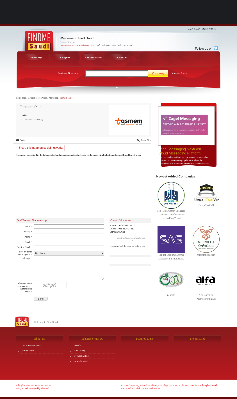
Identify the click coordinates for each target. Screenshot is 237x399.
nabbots (171, 295)
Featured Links (144, 338)
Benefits (78, 345)
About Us (39, 338)
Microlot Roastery (206, 255)
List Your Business (93, 57)
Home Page (36, 57)
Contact (23, 140)
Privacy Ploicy (28, 350)
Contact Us (122, 57)
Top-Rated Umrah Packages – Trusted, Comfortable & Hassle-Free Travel (171, 214)
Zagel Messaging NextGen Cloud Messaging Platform (179, 151)
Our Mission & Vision (31, 345)
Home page (21, 98)
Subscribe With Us (92, 338)
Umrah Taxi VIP (206, 205)
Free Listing (79, 350)
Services (43, 98)
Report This (146, 140)
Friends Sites (197, 338)
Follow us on (206, 48)
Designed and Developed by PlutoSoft (32, 388)
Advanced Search (178, 73)
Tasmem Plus (66, 98)
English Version (209, 29)
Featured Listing (81, 356)
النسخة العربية (193, 29)
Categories (65, 57)
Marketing (53, 98)
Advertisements (81, 361)
